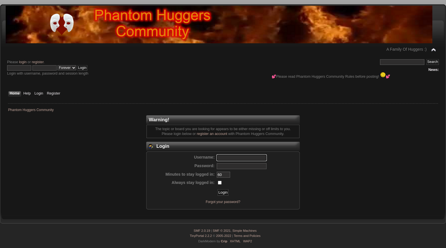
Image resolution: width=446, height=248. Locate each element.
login (23, 62)
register (38, 62)
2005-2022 (224, 235)
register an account (212, 134)
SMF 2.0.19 (202, 230)
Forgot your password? (223, 202)
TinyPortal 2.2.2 (201, 235)
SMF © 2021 (222, 230)
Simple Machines (244, 230)
